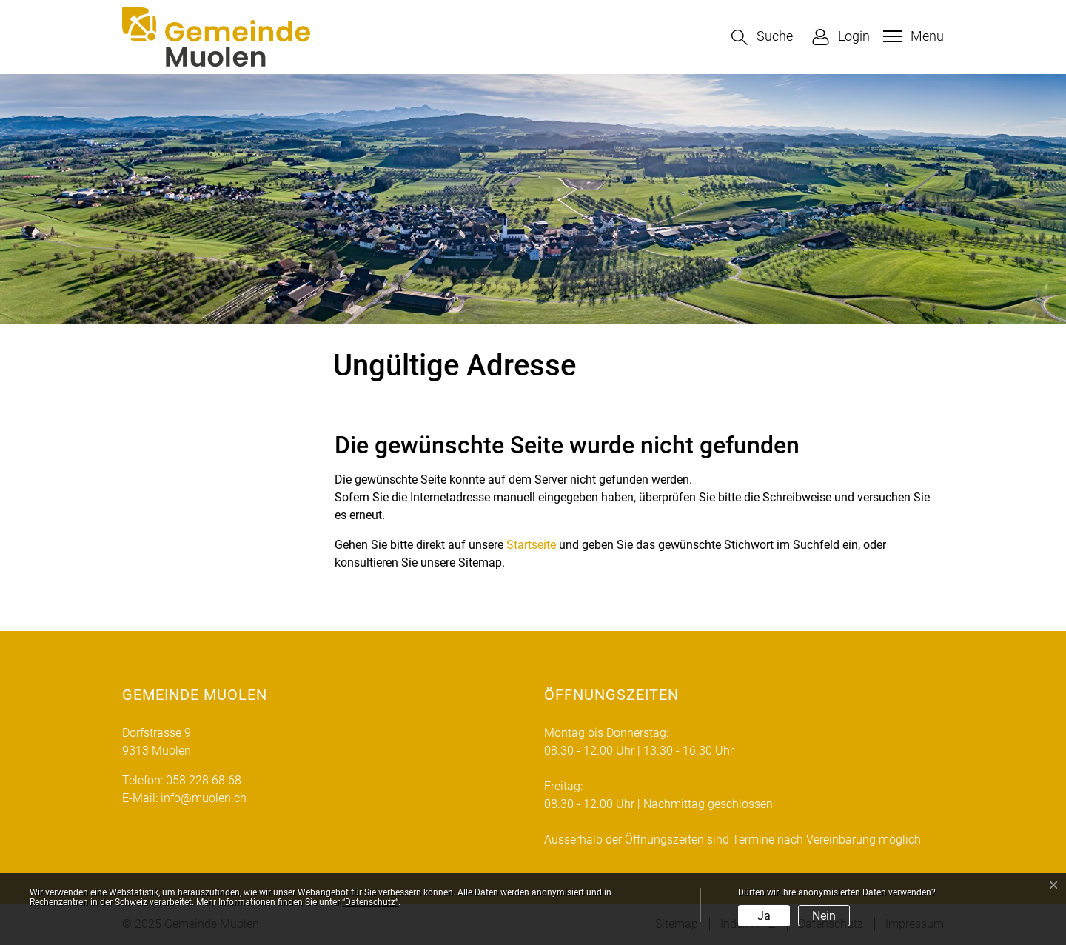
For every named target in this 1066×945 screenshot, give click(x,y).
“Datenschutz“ (370, 902)
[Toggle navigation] (911, 36)
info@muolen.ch (204, 798)
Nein (824, 916)
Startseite (531, 545)
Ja (764, 916)
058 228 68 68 (203, 780)
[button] (762, 37)
